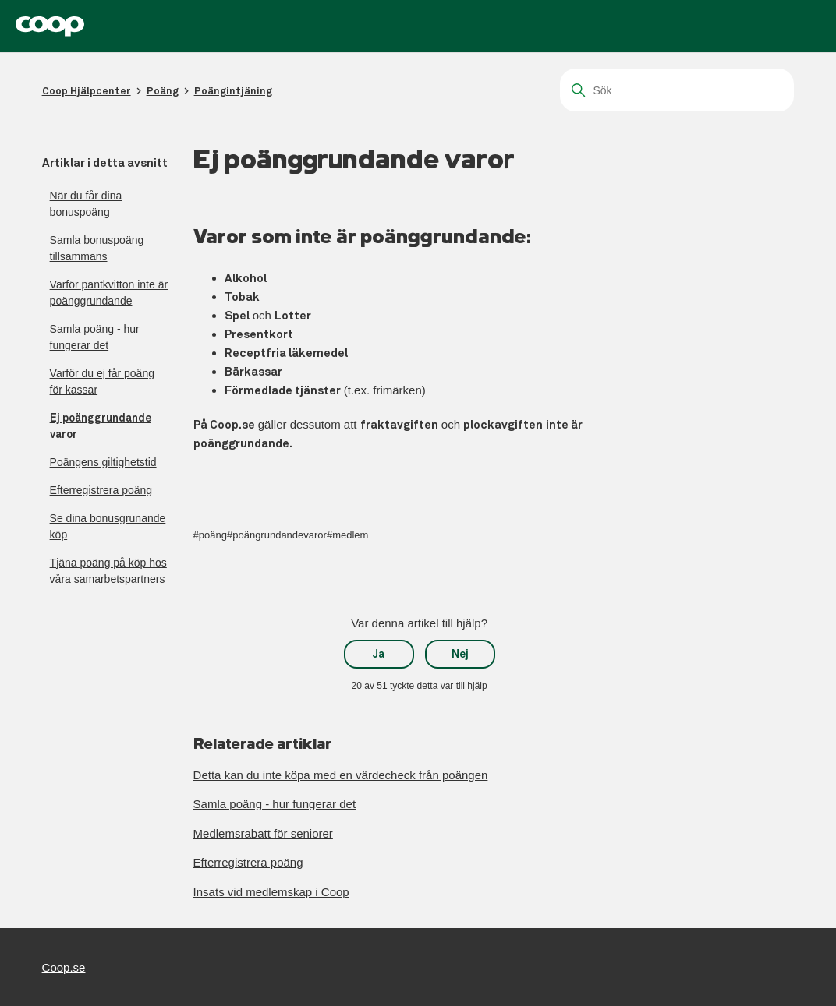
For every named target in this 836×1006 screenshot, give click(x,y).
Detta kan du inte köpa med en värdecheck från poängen (340, 775)
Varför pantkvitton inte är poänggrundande (109, 292)
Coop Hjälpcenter (86, 90)
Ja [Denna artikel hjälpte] (378, 654)
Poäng (163, 90)
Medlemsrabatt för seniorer (263, 833)
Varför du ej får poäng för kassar (102, 381)
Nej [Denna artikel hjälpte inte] (460, 654)
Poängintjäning (233, 90)
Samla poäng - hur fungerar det (95, 337)
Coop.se (64, 967)
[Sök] (677, 90)
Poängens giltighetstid (103, 462)
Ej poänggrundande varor (100, 426)
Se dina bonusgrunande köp (108, 526)
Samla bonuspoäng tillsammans (97, 248)
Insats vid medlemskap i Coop (271, 891)
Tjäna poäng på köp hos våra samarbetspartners (108, 570)
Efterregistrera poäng (101, 490)
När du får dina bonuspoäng (86, 203)
